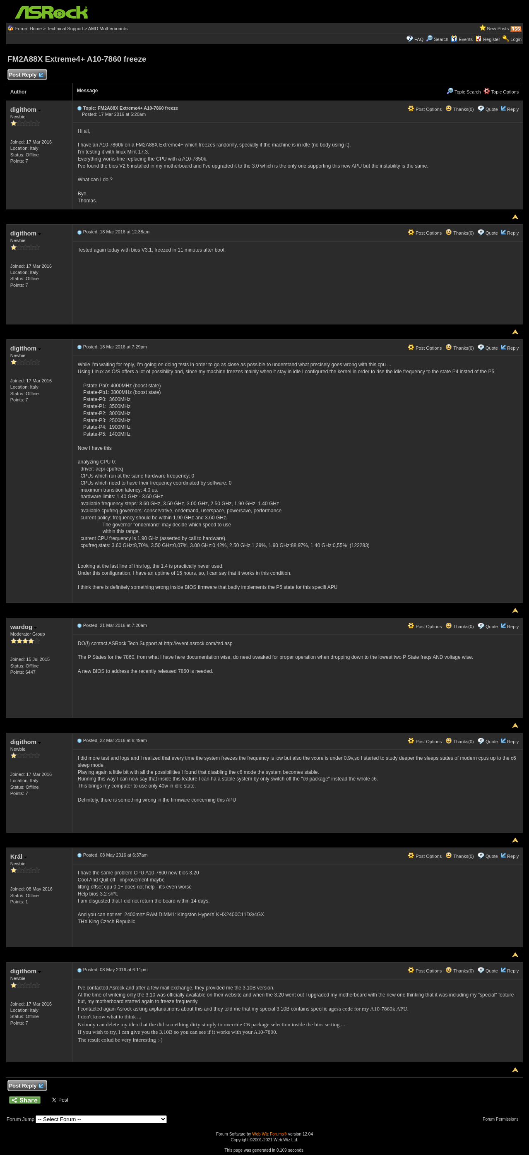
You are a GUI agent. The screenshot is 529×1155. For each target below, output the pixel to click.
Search (441, 39)
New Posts (498, 28)
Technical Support (65, 28)
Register (491, 39)
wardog (23, 626)
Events (462, 39)
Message (87, 91)
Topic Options (501, 91)
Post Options (425, 109)
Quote (492, 109)
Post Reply (26, 75)
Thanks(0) (459, 109)
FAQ (418, 39)
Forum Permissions (502, 1119)
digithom (25, 109)
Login (516, 39)
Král (18, 856)
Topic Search (464, 91)
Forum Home (28, 28)
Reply (513, 109)
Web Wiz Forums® (269, 1134)
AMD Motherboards (107, 28)
